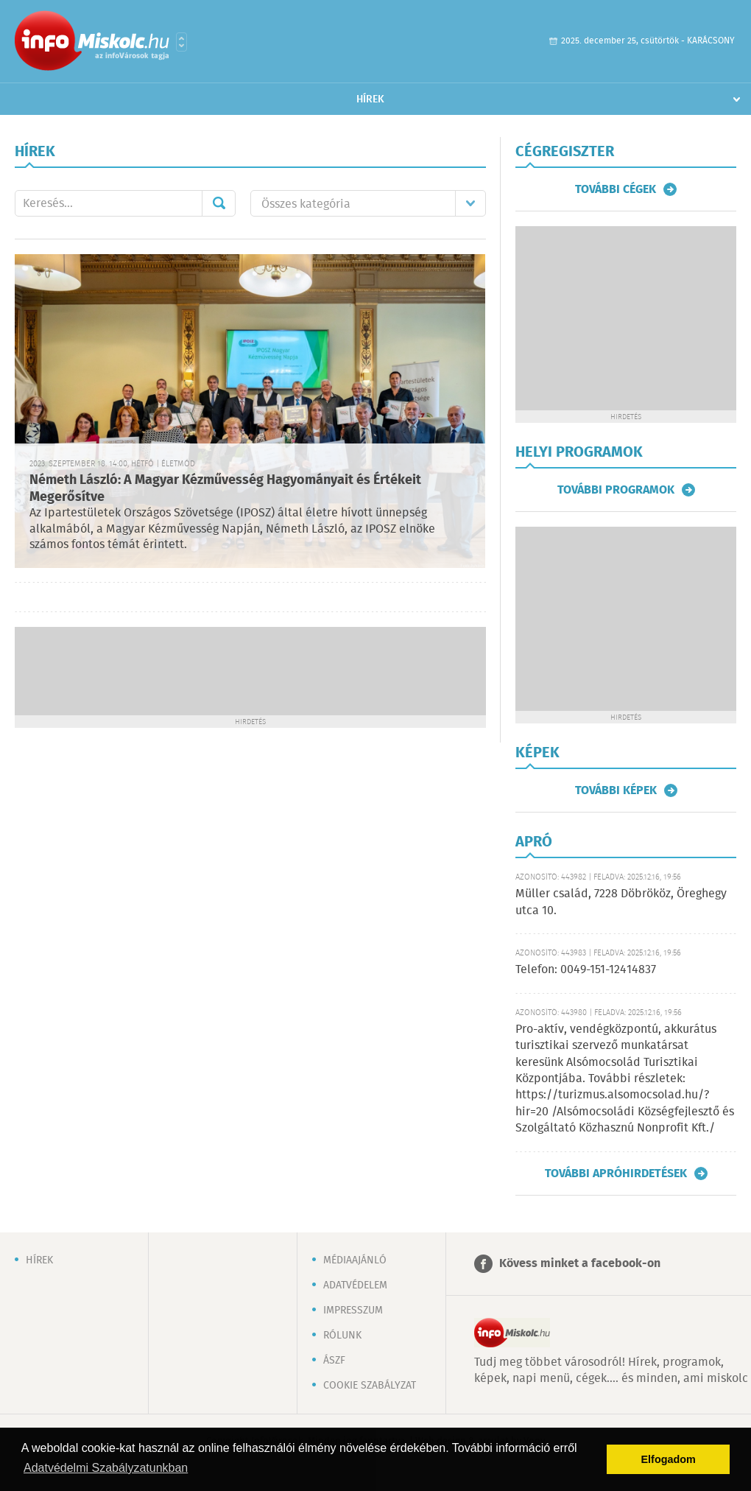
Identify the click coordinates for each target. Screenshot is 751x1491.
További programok (615, 490)
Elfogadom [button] (668, 1459)
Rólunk (342, 1335)
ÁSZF (334, 1361)
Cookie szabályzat (369, 1386)
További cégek (615, 189)
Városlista (181, 42)
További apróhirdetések (616, 1173)
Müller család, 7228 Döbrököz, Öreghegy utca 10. (621, 902)
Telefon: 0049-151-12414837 (585, 970)
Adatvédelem (355, 1285)
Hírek (370, 99)
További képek (616, 790)
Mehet (219, 203)
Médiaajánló (355, 1260)
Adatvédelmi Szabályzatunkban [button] (106, 1468)
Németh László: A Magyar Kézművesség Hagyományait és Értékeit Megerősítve (225, 489)
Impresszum (353, 1310)
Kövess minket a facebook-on (579, 1264)
